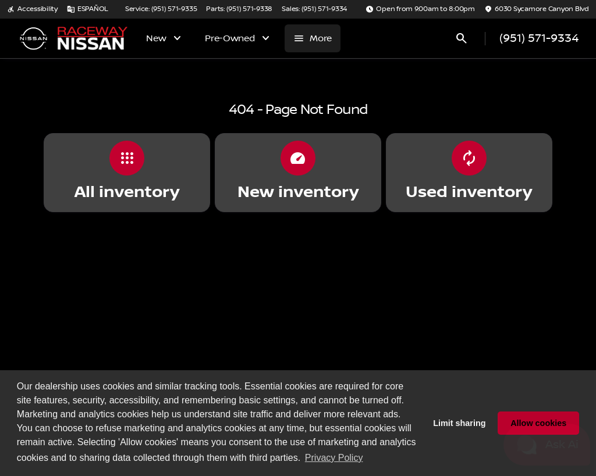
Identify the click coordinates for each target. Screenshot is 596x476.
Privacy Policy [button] (334, 458)
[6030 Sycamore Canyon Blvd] (536, 9)
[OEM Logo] (33, 38)
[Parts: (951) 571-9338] (239, 9)
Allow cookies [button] (538, 423)
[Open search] (461, 38)
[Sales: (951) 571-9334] (314, 9)
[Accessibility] (32, 9)
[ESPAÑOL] (88, 9)
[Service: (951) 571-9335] (161, 9)
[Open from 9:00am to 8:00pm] (420, 9)
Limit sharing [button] (459, 423)
